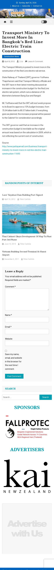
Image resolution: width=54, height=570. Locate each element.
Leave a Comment (35, 61)
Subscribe (26, 6)
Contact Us (37, 6)
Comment (10, 287)
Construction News (11, 56)
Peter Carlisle (25, 199)
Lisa (21, 61)
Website (8, 339)
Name (8, 315)
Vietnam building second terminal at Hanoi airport (24, 253)
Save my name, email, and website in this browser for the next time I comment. (13, 361)
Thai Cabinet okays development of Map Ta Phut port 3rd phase (27, 238)
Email (8, 327)
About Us (15, 6)
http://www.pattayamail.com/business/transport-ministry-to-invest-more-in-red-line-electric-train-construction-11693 (24, 150)
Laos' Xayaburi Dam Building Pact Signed (22, 195)
